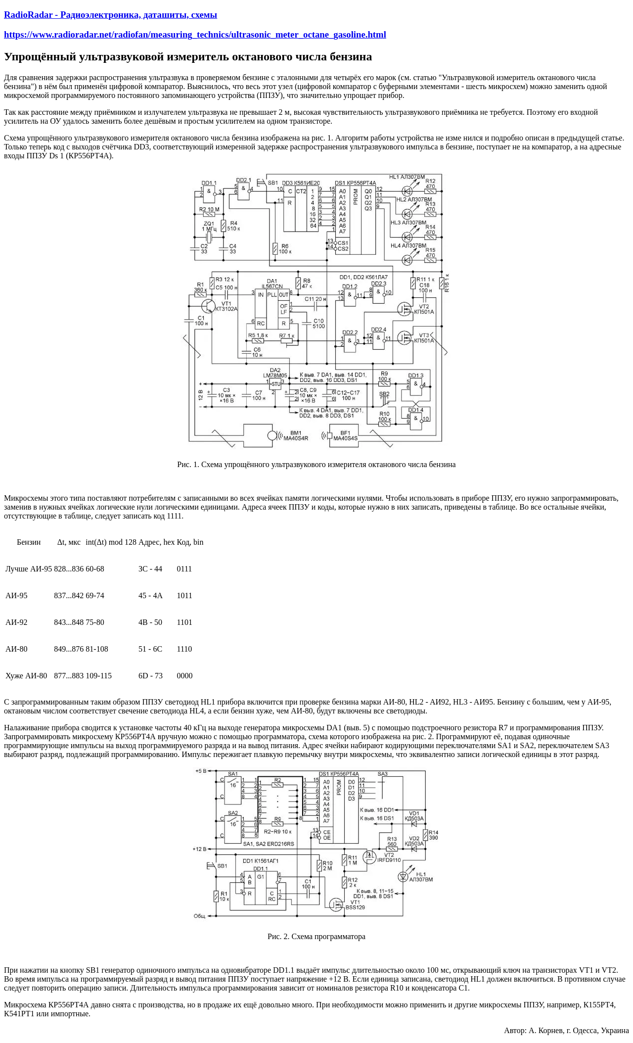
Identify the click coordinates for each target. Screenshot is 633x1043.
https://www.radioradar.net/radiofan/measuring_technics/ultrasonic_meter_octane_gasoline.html (195, 34)
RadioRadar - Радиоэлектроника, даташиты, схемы (110, 14)
